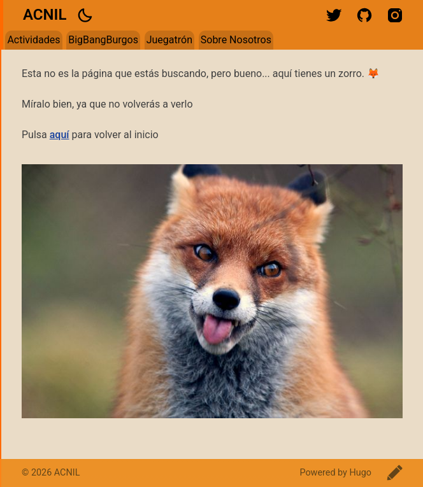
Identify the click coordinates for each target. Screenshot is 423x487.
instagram (395, 15)
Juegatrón (169, 40)
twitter (333, 15)
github (364, 15)
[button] (84, 15)
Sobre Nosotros (236, 40)
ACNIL (44, 15)
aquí (59, 135)
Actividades (33, 40)
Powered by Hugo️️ (335, 472)
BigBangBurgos (103, 40)
